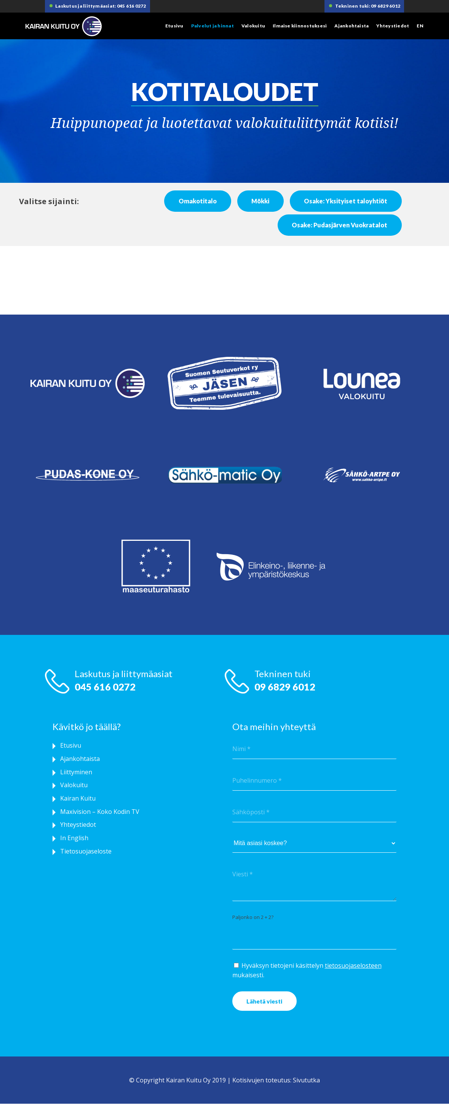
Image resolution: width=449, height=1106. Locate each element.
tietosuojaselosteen (353, 966)
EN (420, 26)
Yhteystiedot (392, 26)
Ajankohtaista (351, 26)
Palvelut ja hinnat (212, 26)
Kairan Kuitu (78, 801)
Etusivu (174, 26)
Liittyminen (76, 774)
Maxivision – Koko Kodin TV (99, 815)
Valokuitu (253, 26)
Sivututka (306, 1082)
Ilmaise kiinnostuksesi (300, 26)
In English (74, 842)
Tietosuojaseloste (86, 856)
